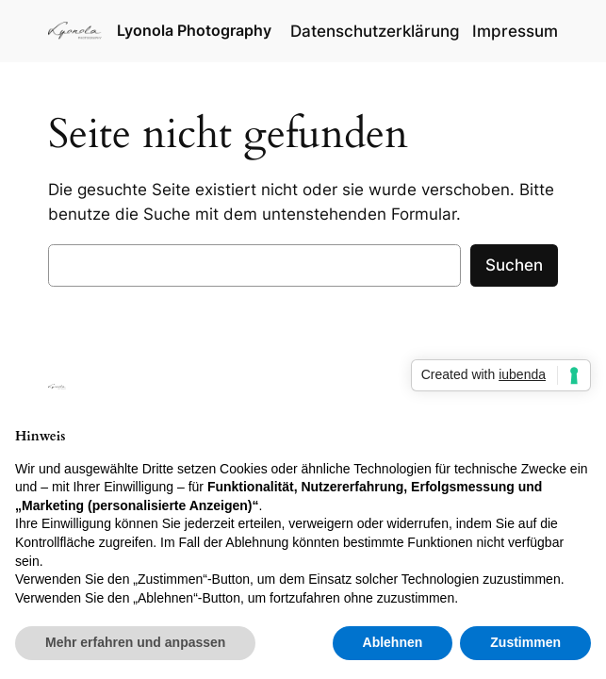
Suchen (514, 265)
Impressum (515, 31)
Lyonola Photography (194, 31)
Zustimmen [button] (525, 642)
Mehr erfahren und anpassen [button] (135, 642)
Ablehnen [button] (393, 642)
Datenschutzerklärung (375, 31)
